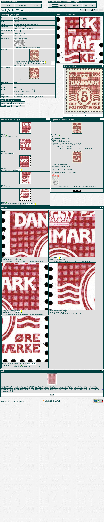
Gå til (52, 396)
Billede (3, 135)
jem (101, 10)
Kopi (20, 18)
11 (17, 106)
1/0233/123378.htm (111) (52, 402)
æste (96, 10)
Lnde (8, 5)
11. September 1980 (20, 26)
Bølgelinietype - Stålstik (21, 38)
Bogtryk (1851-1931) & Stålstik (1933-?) (26, 24)
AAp (15, 88)
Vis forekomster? (88, 116)
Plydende (62, 5)
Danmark (17, 21)
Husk (25, 18)
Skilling (3, 106)
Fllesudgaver (21, 5)
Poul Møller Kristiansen (65, 146)
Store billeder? (75, 116)
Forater (76, 5)
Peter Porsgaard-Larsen (36, 97)
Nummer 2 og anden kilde (59, 164)
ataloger (35, 5)
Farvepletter (54, 135)
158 (8, 106)
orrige (82, 10)
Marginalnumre (89, 5)
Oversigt (89, 10)
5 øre (15, 83)
